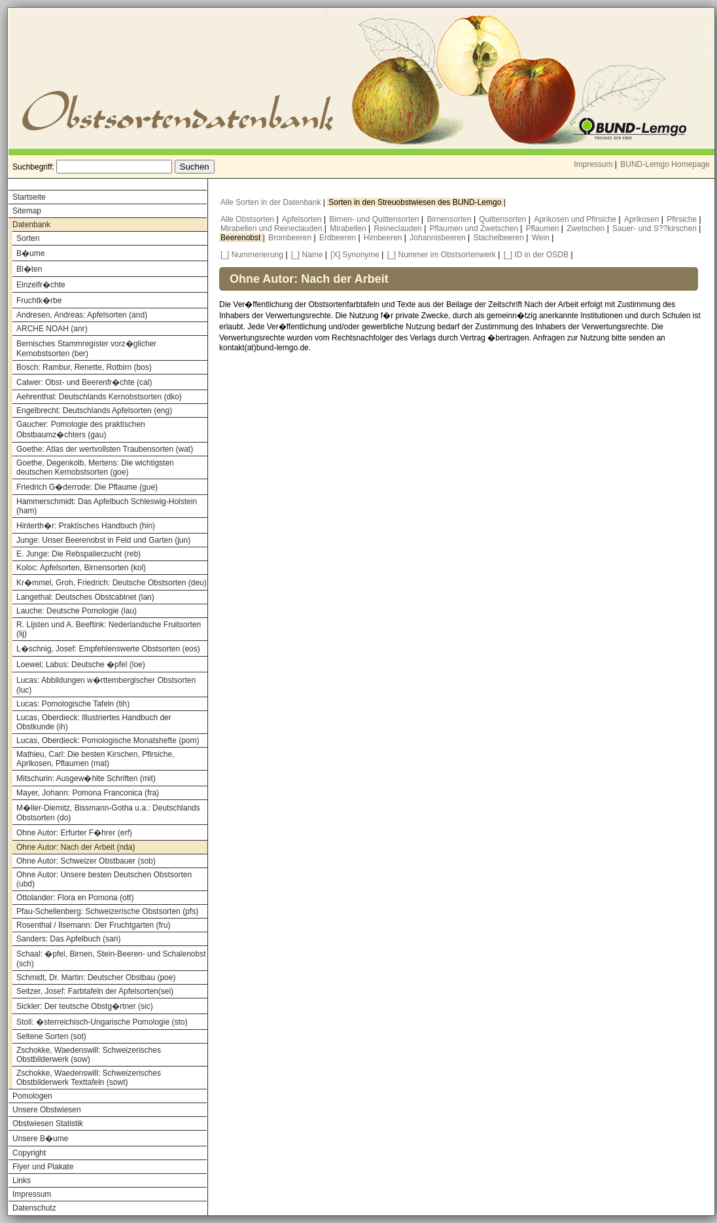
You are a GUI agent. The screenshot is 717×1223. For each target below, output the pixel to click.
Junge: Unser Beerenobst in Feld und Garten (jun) (103, 540)
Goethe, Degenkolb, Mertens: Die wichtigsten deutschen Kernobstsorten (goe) (95, 467)
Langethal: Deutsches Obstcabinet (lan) (85, 597)
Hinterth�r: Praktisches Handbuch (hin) (85, 525)
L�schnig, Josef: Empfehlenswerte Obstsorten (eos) (108, 648)
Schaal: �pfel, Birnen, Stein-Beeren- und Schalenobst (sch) (111, 958)
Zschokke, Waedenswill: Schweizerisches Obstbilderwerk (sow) (88, 1055)
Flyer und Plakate (42, 1166)
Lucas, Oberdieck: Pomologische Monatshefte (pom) (107, 740)
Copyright (29, 1153)
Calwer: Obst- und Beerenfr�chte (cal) (84, 382)
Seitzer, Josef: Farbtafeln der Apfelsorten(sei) (94, 991)
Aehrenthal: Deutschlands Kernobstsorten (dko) (99, 396)
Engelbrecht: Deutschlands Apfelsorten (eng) (94, 410)
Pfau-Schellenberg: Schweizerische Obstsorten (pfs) (107, 911)
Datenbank (31, 224)
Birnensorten (450, 219)
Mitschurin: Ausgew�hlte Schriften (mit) (86, 778)
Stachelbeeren (500, 237)
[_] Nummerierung (251, 254)
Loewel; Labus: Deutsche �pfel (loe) (80, 664)
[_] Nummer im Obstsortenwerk (441, 254)
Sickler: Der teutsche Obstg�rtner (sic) (84, 1006)
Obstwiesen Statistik (47, 1123)
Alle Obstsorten (248, 219)
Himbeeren (384, 237)
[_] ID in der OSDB (536, 254)
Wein (541, 237)
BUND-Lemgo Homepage (665, 164)
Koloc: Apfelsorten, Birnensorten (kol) (81, 567)
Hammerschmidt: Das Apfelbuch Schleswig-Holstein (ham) (106, 506)
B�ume (30, 253)
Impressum (593, 164)
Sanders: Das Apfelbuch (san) (68, 938)
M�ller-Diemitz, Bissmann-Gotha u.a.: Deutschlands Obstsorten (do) (108, 812)
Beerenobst (241, 237)
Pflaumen (543, 228)
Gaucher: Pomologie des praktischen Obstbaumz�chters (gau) (80, 429)
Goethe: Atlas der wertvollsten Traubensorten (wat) (104, 449)
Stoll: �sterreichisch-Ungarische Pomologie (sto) (101, 1022)
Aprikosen (642, 219)
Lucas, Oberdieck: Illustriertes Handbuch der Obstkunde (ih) (93, 722)
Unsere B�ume (40, 1138)
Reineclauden (399, 228)
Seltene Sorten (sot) (51, 1036)
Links (21, 1180)
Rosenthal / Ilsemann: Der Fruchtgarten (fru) (93, 925)
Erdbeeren (338, 237)
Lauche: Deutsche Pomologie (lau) (76, 610)
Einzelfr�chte (40, 284)
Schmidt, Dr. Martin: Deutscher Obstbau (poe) (95, 977)
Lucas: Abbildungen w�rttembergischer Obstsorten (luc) (106, 685)
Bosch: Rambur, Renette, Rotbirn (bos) (84, 367)
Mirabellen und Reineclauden (272, 228)
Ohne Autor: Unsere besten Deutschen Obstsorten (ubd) (104, 879)
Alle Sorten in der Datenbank (271, 202)
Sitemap (26, 210)
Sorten (27, 238)
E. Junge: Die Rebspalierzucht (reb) (78, 553)
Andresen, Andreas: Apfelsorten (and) (81, 314)
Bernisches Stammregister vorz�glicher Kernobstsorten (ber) (86, 348)
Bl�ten (29, 269)
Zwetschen (586, 228)
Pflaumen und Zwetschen (475, 228)
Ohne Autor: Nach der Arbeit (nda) (75, 847)
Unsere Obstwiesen (46, 1109)
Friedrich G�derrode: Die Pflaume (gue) (87, 487)
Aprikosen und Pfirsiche (576, 219)
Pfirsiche (683, 219)
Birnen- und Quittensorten (375, 219)
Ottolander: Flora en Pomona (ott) (74, 897)
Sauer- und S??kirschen (655, 228)
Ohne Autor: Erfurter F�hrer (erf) (74, 832)
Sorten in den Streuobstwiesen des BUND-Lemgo (415, 202)
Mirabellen (349, 228)
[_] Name (307, 254)
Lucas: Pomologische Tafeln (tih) (73, 703)
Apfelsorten (303, 219)
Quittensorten (503, 219)
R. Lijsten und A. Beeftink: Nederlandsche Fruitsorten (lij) (108, 629)
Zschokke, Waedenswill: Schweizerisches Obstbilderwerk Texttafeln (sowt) (88, 1077)
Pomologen (32, 1096)
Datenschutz (34, 1208)
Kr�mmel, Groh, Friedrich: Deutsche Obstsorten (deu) (111, 582)
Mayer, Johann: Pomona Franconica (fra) (87, 792)
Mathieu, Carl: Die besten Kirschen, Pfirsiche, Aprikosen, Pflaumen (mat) (95, 759)
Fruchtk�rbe (38, 300)
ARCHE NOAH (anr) (52, 328)
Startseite (29, 197)
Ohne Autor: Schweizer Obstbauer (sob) (86, 861)
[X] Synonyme (354, 254)
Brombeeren (290, 237)
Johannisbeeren (439, 237)
